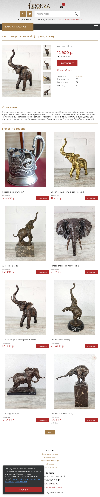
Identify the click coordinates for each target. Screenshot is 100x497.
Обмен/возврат (50, 457)
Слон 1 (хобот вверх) (60, 340)
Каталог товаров (16, 27)
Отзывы (50, 464)
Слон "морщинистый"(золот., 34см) (67, 192)
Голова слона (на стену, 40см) (65, 266)
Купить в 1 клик (64, 70)
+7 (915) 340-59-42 (50, 484)
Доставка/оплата (50, 454)
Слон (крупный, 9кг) (11, 413)
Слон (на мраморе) (11, 266)
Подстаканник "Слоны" (13, 192)
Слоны (79, 76)
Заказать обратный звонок (70, 19)
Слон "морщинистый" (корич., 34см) (19, 340)
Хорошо (23, 489)
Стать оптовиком (50, 467)
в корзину (67, 63)
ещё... (50, 432)
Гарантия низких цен (50, 461)
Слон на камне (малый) (62, 413)
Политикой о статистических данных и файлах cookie (22, 480)
